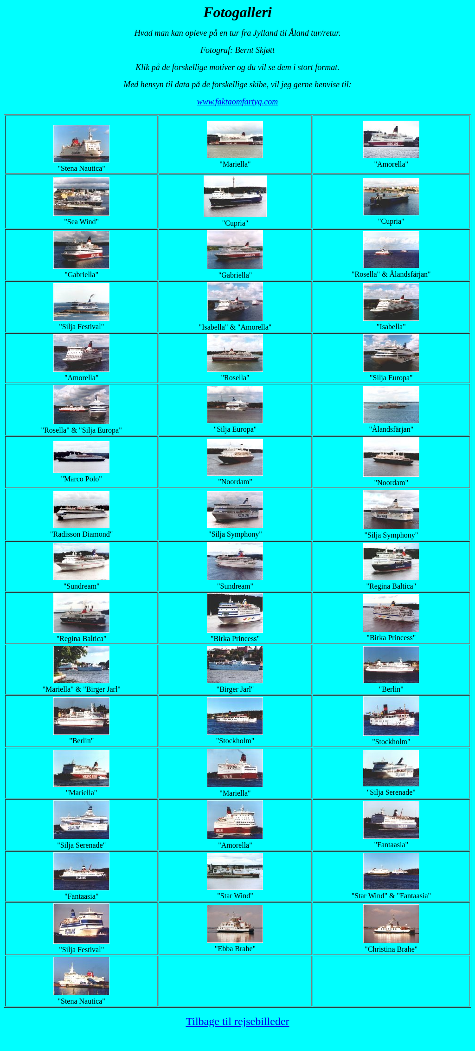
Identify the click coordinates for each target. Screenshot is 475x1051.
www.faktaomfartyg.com (237, 101)
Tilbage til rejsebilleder (237, 1021)
